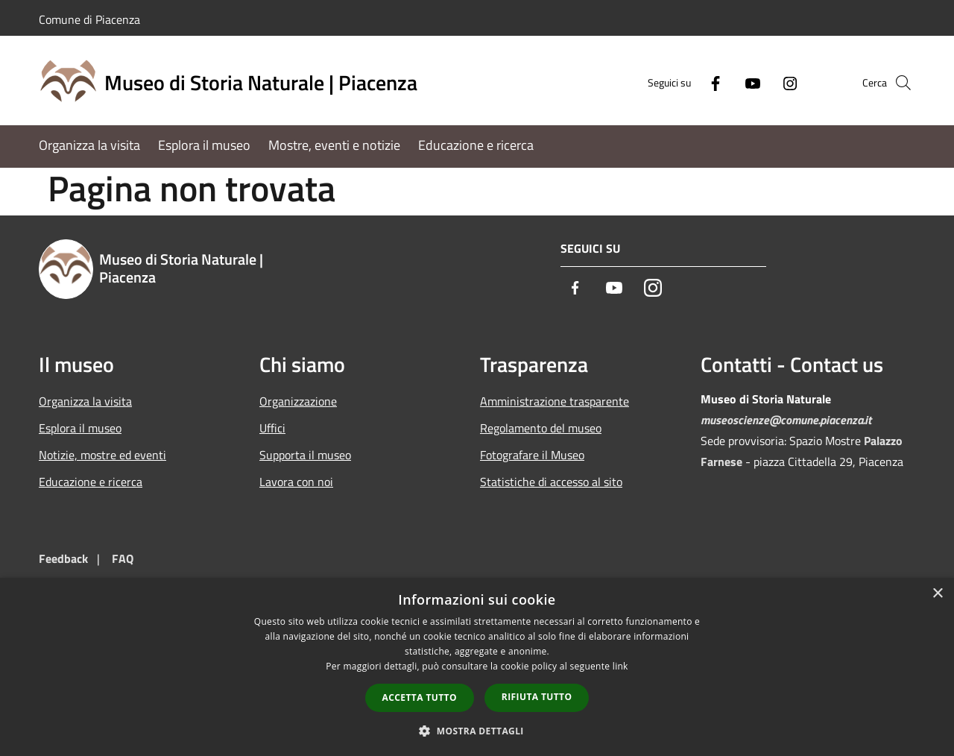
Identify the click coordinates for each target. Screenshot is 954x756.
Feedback (63, 558)
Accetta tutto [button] (419, 697)
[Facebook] (690, 82)
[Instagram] (765, 82)
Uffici (272, 428)
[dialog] (477, 667)
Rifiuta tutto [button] (537, 696)
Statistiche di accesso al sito (551, 482)
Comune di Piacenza (89, 19)
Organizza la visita (85, 401)
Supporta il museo (305, 455)
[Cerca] (897, 83)
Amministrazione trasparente (554, 401)
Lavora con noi (296, 482)
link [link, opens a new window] (620, 666)
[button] (477, 730)
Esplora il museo (80, 428)
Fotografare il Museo (532, 455)
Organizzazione (298, 401)
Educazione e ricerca (90, 482)
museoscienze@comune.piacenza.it (786, 420)
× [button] (937, 593)
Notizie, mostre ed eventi (102, 455)
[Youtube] (727, 82)
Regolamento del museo (540, 428)
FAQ (122, 558)
